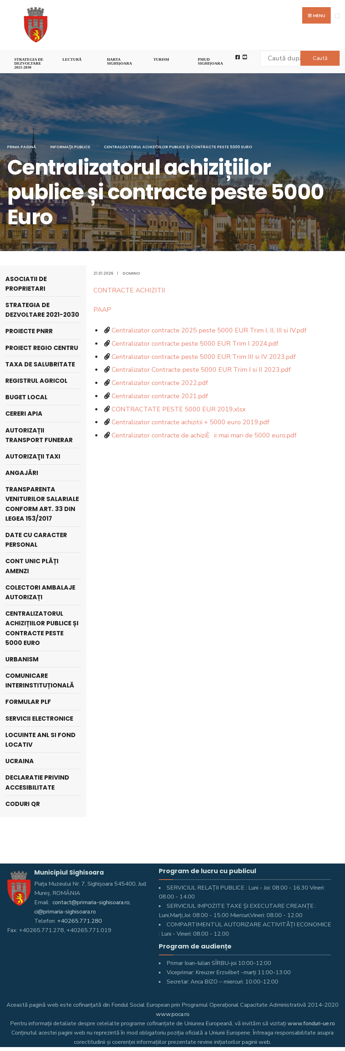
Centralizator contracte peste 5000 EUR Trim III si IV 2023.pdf (204, 356)
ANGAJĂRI (21, 473)
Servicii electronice (39, 718)
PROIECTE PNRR (29, 331)
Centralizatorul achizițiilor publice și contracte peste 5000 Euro (178, 147)
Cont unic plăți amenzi (32, 566)
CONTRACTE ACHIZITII (129, 290)
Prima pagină (21, 147)
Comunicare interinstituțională (39, 680)
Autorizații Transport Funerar (39, 435)
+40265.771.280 (79, 921)
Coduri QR (22, 804)
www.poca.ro (172, 1014)
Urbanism (22, 659)
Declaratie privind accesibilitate (37, 782)
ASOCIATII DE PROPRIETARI (26, 284)
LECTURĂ (72, 59)
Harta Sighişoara (119, 61)
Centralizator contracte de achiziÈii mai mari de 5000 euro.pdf (204, 435)
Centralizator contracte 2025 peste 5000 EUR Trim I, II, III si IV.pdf (209, 330)
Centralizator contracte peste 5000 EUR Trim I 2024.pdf (195, 343)
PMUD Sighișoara (210, 61)
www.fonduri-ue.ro (311, 1023)
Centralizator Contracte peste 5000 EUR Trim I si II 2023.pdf (201, 369)
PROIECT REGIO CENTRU (41, 348)
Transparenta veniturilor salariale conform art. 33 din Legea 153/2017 (42, 504)
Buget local (26, 397)
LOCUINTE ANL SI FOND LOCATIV (40, 740)
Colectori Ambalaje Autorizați (40, 592)
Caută (320, 58)
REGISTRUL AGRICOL (36, 380)
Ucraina (19, 761)
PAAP (102, 309)
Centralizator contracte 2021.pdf (160, 396)
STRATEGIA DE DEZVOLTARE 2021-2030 (28, 63)
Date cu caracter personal (36, 540)
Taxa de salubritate (40, 364)
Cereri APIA (23, 413)
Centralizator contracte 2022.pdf (160, 383)
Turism (161, 59)
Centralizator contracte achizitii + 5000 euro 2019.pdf (190, 422)
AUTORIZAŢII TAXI (32, 456)
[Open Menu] (337, 16)
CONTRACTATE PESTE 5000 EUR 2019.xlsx (178, 409)
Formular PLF (28, 701)
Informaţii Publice (70, 147)
